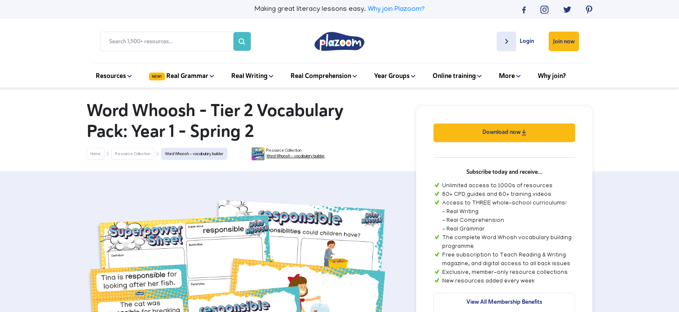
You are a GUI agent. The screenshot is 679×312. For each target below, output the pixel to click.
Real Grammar (181, 76)
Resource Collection (132, 154)
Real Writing (252, 76)
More (510, 76)
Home (95, 154)
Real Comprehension (324, 76)
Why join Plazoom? (396, 9)
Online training (457, 76)
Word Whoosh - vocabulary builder (194, 154)
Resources (114, 76)
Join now (564, 41)
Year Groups (394, 76)
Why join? (552, 76)
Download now (504, 132)
